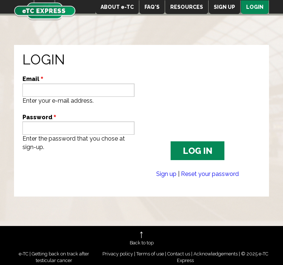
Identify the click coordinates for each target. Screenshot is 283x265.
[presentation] (78, 174)
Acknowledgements (215, 254)
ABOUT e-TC (117, 7)
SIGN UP (224, 7)
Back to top (142, 242)
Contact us (178, 254)
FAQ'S (152, 7)
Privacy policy (117, 254)
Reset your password (210, 173)
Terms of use (150, 254)
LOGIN (254, 7)
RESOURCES (186, 7)
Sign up (166, 173)
